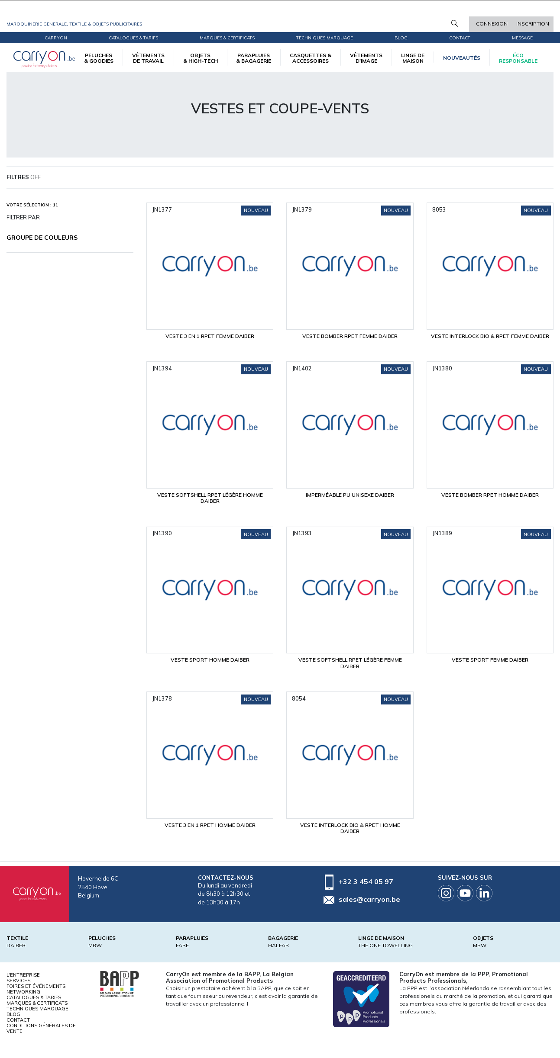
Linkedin (484, 893)
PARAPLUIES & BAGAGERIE (253, 58)
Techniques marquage (324, 38)
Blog (13, 1014)
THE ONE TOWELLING (385, 945)
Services (18, 981)
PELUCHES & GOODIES (98, 58)
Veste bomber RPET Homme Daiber (490, 495)
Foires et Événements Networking (35, 989)
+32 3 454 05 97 (366, 881)
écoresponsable (518, 58)
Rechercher (454, 23)
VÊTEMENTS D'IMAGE (366, 58)
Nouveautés (461, 58)
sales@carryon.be (369, 899)
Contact (459, 38)
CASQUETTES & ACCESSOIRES (310, 58)
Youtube (465, 893)
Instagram (446, 893)
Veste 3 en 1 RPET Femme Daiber (209, 336)
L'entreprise (23, 975)
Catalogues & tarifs (133, 38)
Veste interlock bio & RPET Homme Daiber (350, 828)
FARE (182, 945)
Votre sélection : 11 (32, 205)
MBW (95, 945)
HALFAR (278, 945)
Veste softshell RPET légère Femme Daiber (350, 662)
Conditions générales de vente (41, 1028)
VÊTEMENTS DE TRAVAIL (148, 58)
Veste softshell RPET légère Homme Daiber (210, 498)
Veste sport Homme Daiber (210, 659)
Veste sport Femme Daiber (490, 659)
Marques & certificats (227, 38)
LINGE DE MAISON (412, 58)
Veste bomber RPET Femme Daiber (350, 336)
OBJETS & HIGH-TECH (200, 58)
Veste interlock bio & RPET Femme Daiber (490, 336)
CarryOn (56, 38)
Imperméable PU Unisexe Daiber (350, 495)
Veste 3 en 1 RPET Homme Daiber (210, 825)
